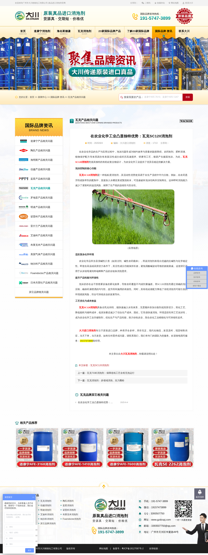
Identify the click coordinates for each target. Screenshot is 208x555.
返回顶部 (200, 497)
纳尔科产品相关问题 (42, 263)
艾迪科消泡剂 (47, 516)
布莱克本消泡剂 (70, 516)
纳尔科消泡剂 (47, 521)
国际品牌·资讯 (57, 97)
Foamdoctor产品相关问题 (44, 273)
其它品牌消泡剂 (48, 525)
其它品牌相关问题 (39, 292)
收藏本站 (161, 3)
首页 (32, 97)
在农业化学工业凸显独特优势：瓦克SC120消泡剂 (96, 402)
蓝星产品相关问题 (40, 178)
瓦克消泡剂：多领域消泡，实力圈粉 (105, 380)
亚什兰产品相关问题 (42, 226)
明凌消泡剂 (45, 512)
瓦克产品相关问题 (77, 97)
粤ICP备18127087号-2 (133, 550)
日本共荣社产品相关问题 (44, 282)
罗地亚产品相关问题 (42, 197)
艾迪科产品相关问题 (42, 235)
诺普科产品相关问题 (42, 216)
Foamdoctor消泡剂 (72, 521)
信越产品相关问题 (40, 169)
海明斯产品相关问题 (42, 160)
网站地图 (175, 3)
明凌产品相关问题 (40, 207)
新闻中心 (42, 97)
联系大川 (189, 3)
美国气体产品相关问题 (43, 254)
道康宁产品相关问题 (42, 141)
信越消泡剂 (45, 507)
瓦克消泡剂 (45, 503)
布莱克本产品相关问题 (43, 245)
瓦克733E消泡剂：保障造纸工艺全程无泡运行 (110, 373)
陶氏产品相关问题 (40, 150)
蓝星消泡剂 (68, 507)
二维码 (147, 3)
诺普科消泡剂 (69, 512)
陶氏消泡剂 (68, 503)
